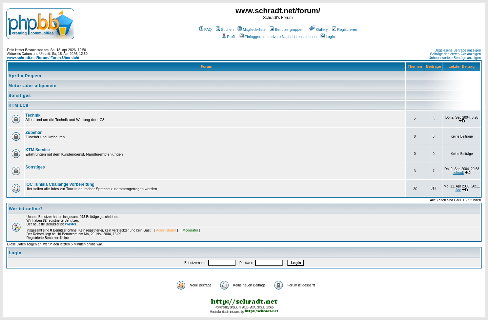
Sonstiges (19, 95)
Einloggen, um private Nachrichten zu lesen (278, 37)
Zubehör (33, 132)
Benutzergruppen (286, 29)
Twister (70, 224)
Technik (32, 115)
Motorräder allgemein (32, 85)
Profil (229, 37)
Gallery (318, 29)
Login (328, 37)
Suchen (224, 29)
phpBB (234, 307)
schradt (458, 173)
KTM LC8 (18, 105)
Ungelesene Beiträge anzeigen (457, 50)
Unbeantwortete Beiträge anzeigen (455, 58)
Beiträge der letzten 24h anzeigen (455, 54)
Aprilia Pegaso (24, 76)
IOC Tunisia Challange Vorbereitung (60, 184)
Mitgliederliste (251, 29)
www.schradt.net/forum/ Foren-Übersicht (43, 58)
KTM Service (37, 149)
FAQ (205, 29)
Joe (458, 190)
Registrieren (344, 29)
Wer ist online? (26, 208)
